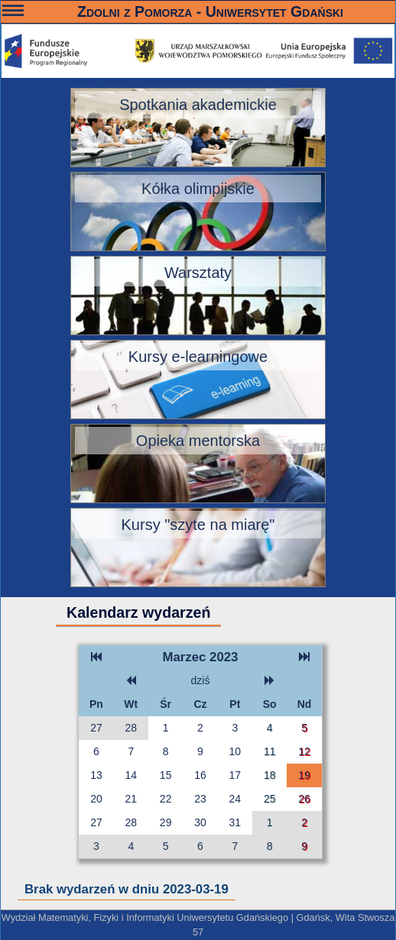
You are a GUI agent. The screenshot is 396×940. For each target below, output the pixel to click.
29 (166, 822)
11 (270, 751)
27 (96, 728)
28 (131, 728)
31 (235, 822)
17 (235, 775)
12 (304, 751)
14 (131, 775)
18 (270, 775)
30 (200, 822)
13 (96, 775)
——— (13, 12)
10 (235, 751)
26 (304, 799)
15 (166, 775)
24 (235, 799)
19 (304, 775)
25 (270, 799)
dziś (200, 680)
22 (166, 799)
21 (131, 799)
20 (96, 799)
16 (200, 775)
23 (200, 799)
